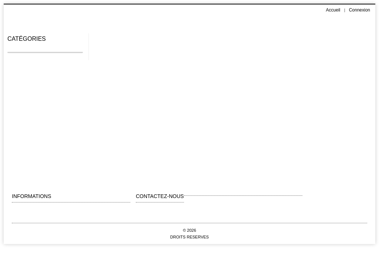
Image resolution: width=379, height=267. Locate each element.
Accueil (333, 10)
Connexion (359, 10)
